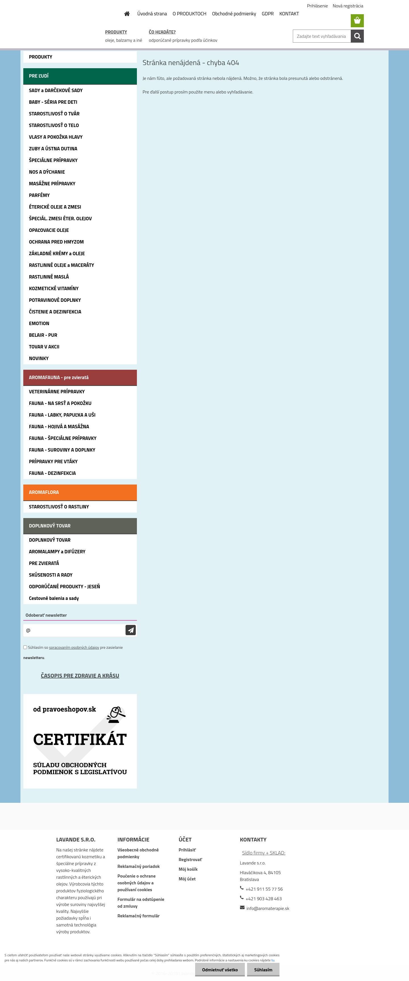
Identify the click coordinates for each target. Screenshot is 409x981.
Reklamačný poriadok (138, 866)
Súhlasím (263, 969)
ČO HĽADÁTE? (162, 31)
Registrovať (190, 859)
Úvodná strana (152, 13)
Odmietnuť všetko (220, 969)
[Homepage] (124, 13)
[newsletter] (130, 630)
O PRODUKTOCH (189, 13)
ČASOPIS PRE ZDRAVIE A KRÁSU (80, 675)
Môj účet (187, 878)
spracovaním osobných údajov (74, 647)
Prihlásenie (317, 5)
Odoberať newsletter (46, 615)
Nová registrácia (348, 5)
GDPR (268, 13)
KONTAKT (289, 13)
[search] (357, 36)
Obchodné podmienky (234, 13)
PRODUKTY (116, 31)
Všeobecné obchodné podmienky (138, 853)
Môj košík (188, 869)
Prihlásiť (187, 849)
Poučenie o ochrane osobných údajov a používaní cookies (136, 882)
